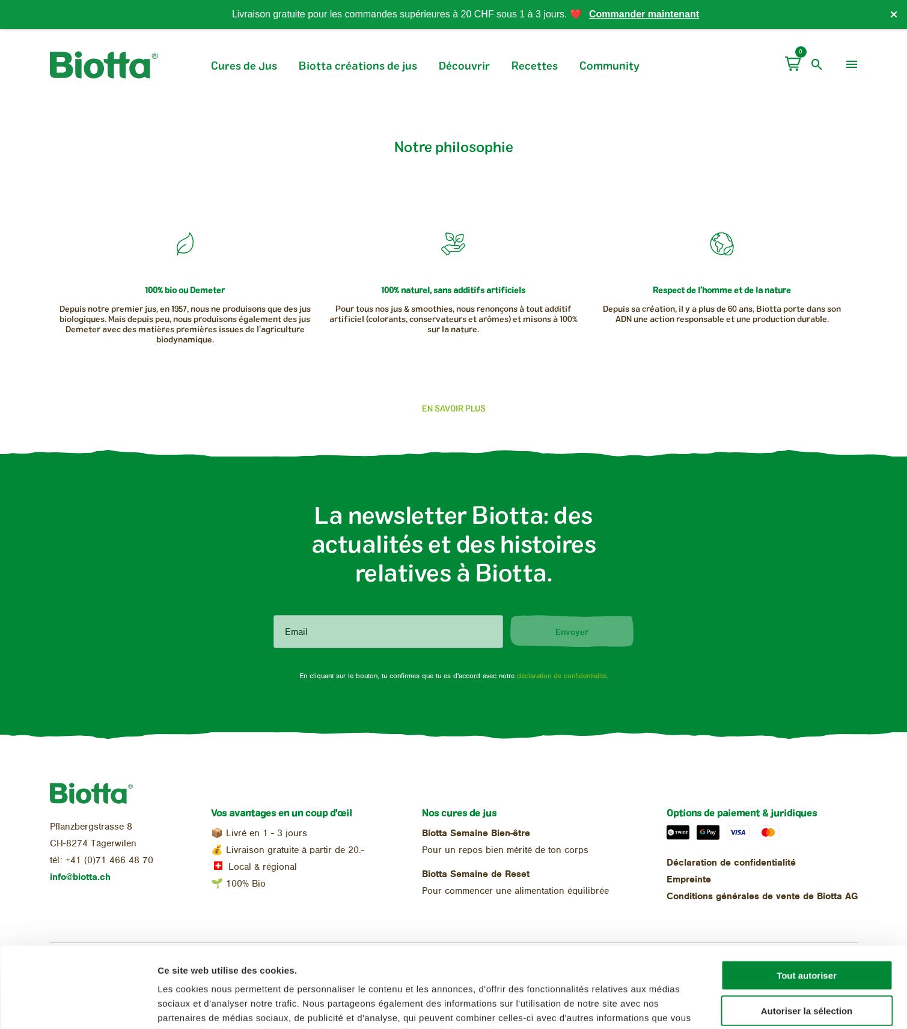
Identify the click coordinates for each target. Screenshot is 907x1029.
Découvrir (464, 65)
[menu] (851, 64)
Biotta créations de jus (358, 65)
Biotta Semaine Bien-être (476, 833)
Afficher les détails (662, 1005)
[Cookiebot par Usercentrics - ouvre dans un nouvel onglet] (77, 1006)
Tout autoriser (807, 899)
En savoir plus (454, 408)
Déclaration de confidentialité (731, 862)
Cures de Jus (244, 65)
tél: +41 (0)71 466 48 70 (101, 860)
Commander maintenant (644, 14)
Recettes (535, 65)
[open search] (817, 65)
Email (296, 632)
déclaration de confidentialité (561, 676)
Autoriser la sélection (807, 935)
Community (609, 65)
